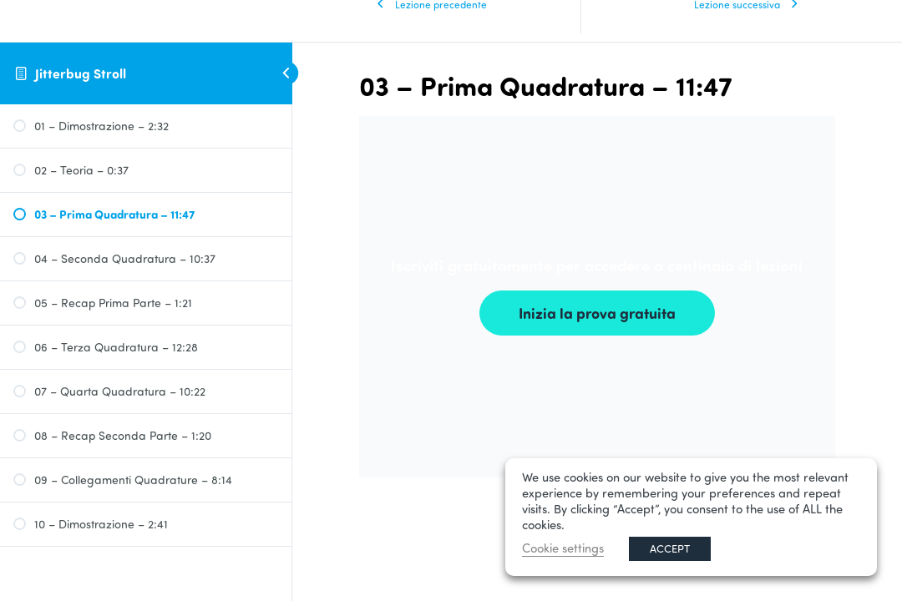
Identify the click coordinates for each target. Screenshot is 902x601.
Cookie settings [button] (563, 548)
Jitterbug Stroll (80, 73)
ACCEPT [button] (670, 548)
